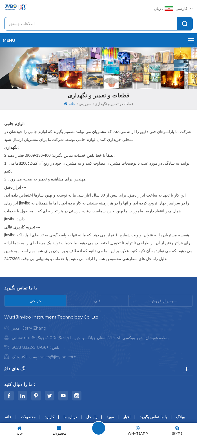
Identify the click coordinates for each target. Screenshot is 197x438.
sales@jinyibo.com (58, 356)
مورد (110, 417)
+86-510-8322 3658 (30, 347)
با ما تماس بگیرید (153, 417)
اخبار (126, 417)
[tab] (36, 300)
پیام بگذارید (99, 428)
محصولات (28, 417)
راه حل (91, 417)
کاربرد (49, 417)
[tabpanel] (98, 338)
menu (98, 40)
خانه (69, 103)
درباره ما (70, 417)
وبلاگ (180, 417)
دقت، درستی (80, 211)
